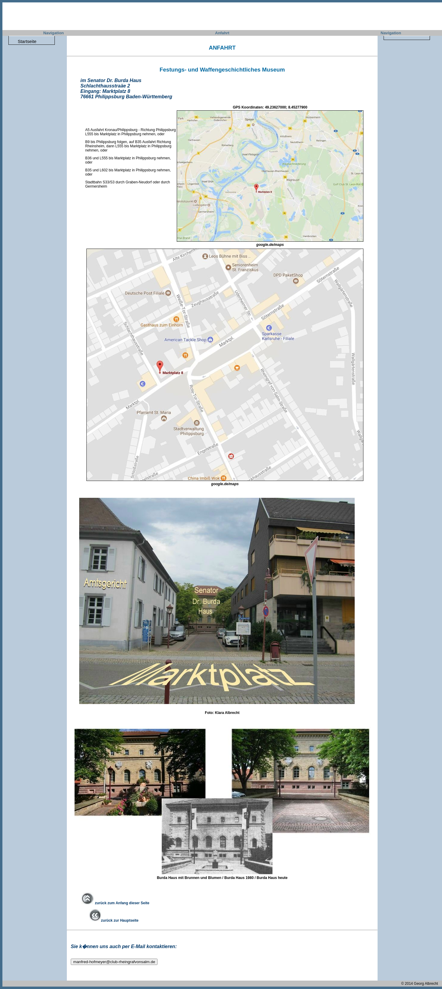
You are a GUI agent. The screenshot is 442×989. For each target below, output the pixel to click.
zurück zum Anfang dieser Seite (115, 903)
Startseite (27, 41)
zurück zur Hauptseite (114, 920)
